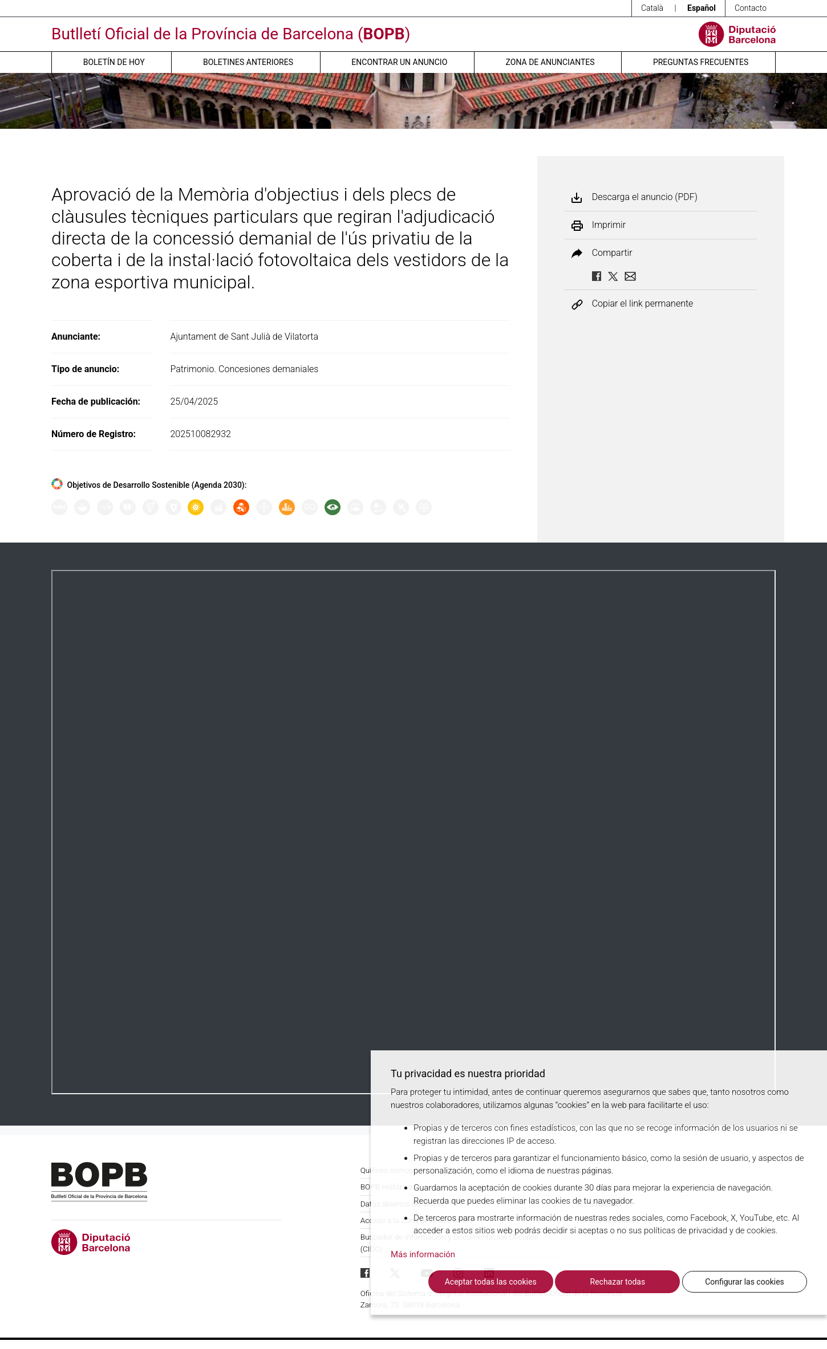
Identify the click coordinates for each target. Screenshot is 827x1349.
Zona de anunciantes (550, 62)
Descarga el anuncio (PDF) (645, 197)
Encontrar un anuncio (399, 62)
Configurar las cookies (744, 1281)
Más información (423, 1254)
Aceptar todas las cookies (491, 1281)
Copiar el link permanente (643, 304)
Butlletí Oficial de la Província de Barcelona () (230, 34)
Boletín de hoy (114, 62)
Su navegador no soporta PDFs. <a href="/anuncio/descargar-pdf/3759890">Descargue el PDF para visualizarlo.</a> (413, 832)
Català (652, 8)
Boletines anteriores (248, 62)
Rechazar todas (618, 1281)
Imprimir (609, 225)
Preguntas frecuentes (700, 62)
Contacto (751, 8)
